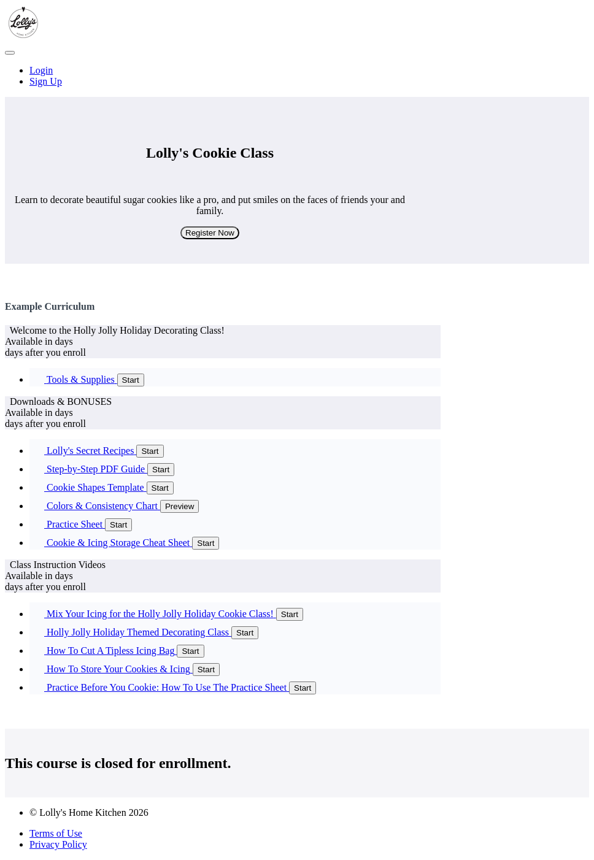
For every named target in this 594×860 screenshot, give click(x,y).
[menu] (297, 76)
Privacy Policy (58, 844)
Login (41, 70)
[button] (10, 53)
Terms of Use (55, 833)
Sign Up (45, 81)
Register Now (209, 232)
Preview (179, 506)
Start (130, 380)
